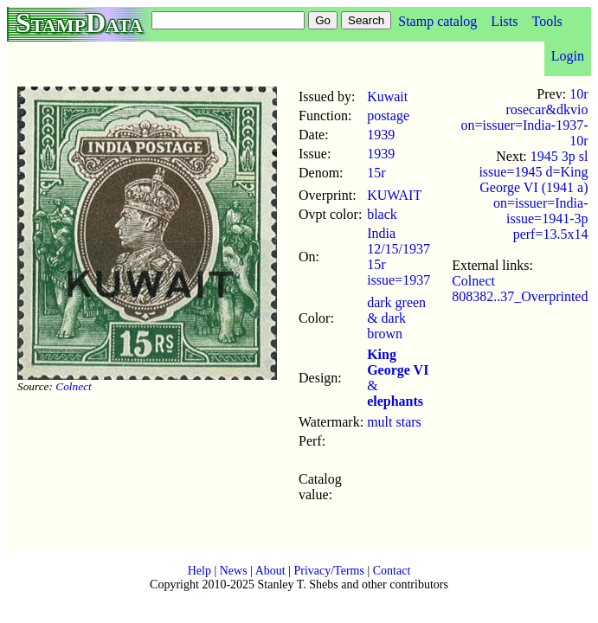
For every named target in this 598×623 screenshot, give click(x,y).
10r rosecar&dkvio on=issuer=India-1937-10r (524, 117)
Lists (504, 21)
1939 (381, 134)
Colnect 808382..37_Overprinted (520, 288)
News (234, 570)
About (270, 570)
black (382, 214)
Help (199, 570)
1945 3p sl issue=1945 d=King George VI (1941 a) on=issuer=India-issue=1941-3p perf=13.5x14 (533, 195)
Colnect (73, 386)
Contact (392, 570)
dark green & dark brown (396, 318)
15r (376, 172)
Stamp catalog (437, 21)
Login (567, 55)
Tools (546, 21)
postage (388, 115)
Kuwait (387, 96)
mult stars (394, 421)
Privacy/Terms (328, 570)
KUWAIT (394, 195)
